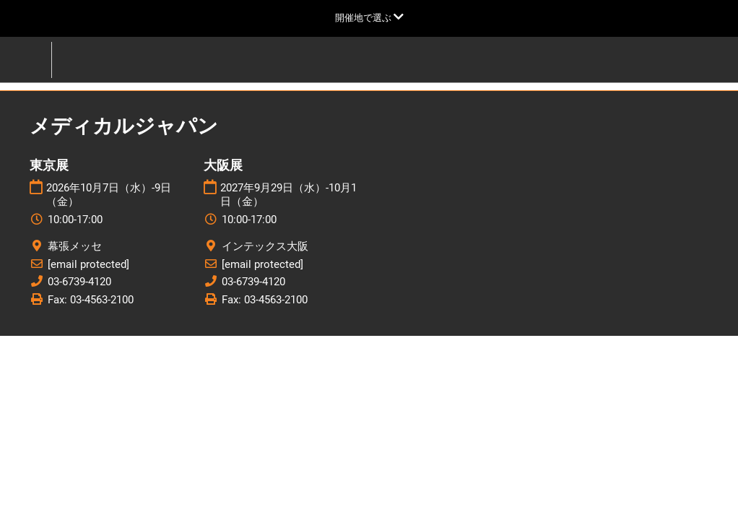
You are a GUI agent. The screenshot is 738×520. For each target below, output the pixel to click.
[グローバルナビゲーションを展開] (369, 18)
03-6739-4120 (79, 281)
